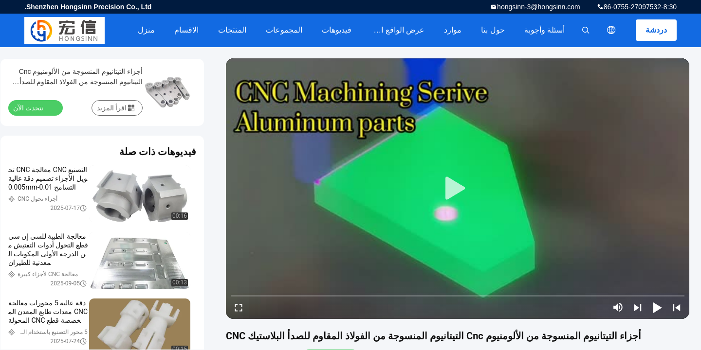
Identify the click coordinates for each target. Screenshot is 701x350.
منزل (146, 30)
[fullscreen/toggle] (238, 307)
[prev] (676, 307)
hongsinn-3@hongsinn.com (538, 7)
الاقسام (186, 30)
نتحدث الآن (34, 107)
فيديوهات (336, 30)
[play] (457, 188)
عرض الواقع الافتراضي (392, 30)
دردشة (656, 30)
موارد (452, 30)
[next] (637, 307)
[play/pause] (657, 307)
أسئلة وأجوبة (544, 30)
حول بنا (492, 30)
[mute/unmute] (618, 307)
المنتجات (232, 30)
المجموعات (284, 30)
